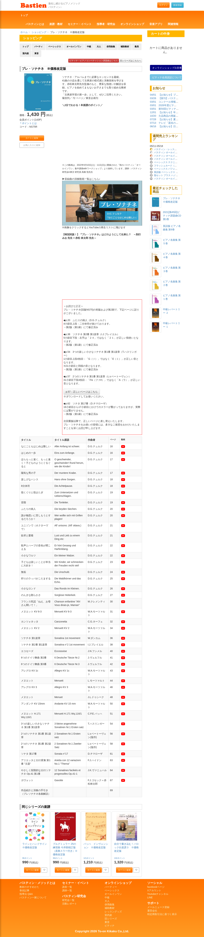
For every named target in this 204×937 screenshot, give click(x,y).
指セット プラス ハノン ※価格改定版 (174, 175)
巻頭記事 (24, 890)
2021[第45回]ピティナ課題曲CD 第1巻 (172, 216)
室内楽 (25, 53)
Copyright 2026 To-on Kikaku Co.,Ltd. (102, 931)
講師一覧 (67, 890)
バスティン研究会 (74, 896)
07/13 (153, 122)
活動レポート (69, 903)
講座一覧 (67, 887)
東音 (36, 53)
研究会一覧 (68, 900)
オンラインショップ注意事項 (167, 67)
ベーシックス (54, 46)
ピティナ (109, 925)
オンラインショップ (132, 24)
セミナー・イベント (79, 24)
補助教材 (125, 46)
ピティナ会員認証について (167, 77)
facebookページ (156, 887)
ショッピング (39, 32)
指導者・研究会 (106, 24)
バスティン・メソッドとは (37, 883)
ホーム (24, 32)
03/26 (153, 98)
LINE (150, 897)
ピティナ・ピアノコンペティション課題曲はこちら (93, 60)
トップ (24, 15)
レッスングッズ (113, 911)
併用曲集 (111, 46)
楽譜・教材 (55, 24)
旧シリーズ (111, 918)
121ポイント (89, 858)
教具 (137, 46)
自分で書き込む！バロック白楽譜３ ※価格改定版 (126, 847)
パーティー (111, 887)
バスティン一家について (33, 897)
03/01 (153, 101)
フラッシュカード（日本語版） (170, 165)
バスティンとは (35, 24)
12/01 (153, 112)
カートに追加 (31, 138)
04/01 (153, 94)
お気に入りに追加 (31, 145)
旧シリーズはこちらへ (130, 60)
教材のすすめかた (29, 887)
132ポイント (119, 858)
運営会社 (152, 910)
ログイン (163, 5)
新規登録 (177, 5)
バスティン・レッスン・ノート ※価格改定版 (178, 149)
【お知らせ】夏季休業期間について (178, 119)
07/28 (153, 119)
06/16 (153, 126)
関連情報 (173, 24)
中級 (89, 46)
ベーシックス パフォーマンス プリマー (174, 168)
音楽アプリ (156, 24)
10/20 (153, 115)
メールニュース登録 (158, 907)
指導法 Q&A (26, 894)
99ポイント (27, 858)
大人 (99, 46)
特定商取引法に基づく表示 (162, 914)
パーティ (38, 46)
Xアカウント (154, 890)
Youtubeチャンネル (158, 894)
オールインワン (74, 46)
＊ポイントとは (28, 123)
